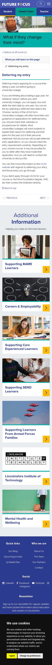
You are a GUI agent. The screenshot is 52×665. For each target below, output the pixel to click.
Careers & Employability (23, 306)
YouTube (38, 583)
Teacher (44, 11)
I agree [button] (12, 656)
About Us (39, 551)
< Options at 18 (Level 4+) (14, 52)
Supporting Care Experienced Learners (21, 347)
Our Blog (13, 551)
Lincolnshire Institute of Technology (22, 478)
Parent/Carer (26, 11)
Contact (39, 567)
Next (43, 198)
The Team (39, 556)
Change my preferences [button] (30, 656)
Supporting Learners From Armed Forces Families (20, 434)
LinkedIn (8, 583)
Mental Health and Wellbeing (19, 521)
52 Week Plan (13, 562)
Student (7, 11)
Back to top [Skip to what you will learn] (9, 188)
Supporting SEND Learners (18, 389)
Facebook (23, 583)
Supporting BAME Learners (18, 266)
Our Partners (38, 562)
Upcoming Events (13, 556)
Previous (11, 198)
